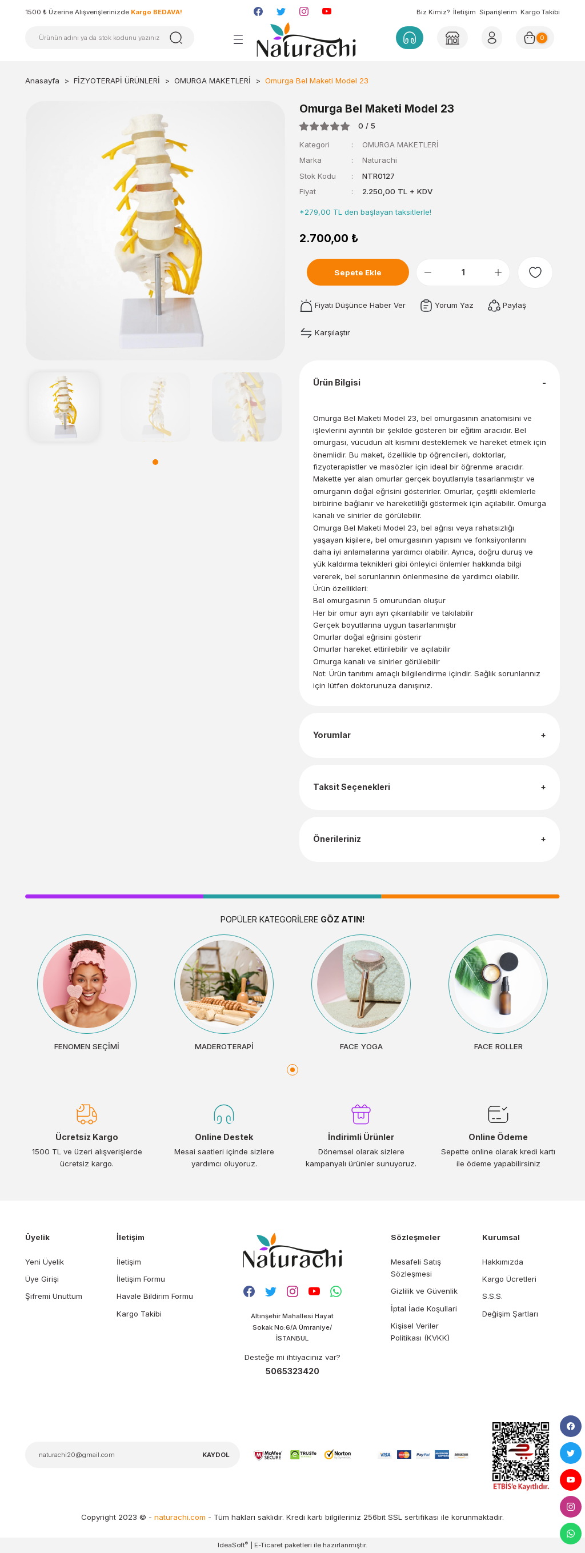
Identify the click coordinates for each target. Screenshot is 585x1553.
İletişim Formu (141, 1278)
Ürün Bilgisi (336, 382)
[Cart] (535, 37)
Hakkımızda (502, 1261)
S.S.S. (492, 1296)
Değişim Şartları (510, 1313)
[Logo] (306, 39)
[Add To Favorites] (535, 272)
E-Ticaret (268, 1545)
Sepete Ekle (358, 272)
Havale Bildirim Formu (155, 1296)
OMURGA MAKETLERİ (400, 144)
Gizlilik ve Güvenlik (424, 1290)
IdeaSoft (233, 1544)
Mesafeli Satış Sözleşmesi (416, 1267)
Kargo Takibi (540, 12)
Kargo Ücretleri (509, 1278)
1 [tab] (155, 462)
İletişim (464, 12)
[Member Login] (452, 37)
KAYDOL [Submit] (216, 1455)
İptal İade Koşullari (424, 1308)
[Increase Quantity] (498, 272)
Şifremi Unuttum (53, 1296)
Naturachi (379, 159)
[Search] (109, 37)
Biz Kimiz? (433, 12)
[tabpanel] (64, 407)
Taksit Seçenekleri (351, 787)
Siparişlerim (498, 12)
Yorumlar (332, 735)
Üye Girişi (42, 1278)
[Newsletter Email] (132, 1455)
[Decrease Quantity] (427, 272)
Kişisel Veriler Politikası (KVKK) (420, 1331)
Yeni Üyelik (44, 1261)
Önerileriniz (337, 839)
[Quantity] (463, 272)
